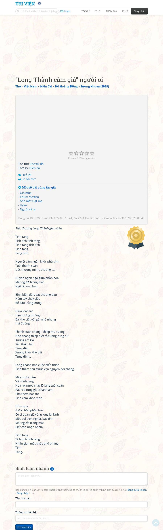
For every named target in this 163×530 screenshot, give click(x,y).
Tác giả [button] (86, 11)
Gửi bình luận (24, 527)
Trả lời (27, 175)
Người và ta (27, 209)
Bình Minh (36, 218)
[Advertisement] (81, 42)
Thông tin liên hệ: (26, 512)
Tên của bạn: (23, 498)
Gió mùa (26, 193)
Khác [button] (125, 11)
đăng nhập (22, 493)
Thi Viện (25, 3)
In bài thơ (29, 179)
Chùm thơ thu (29, 197)
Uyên (23, 205)
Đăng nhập (139, 11)
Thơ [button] (97, 11)
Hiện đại (35, 168)
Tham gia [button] (111, 11)
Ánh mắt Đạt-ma (31, 201)
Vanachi (110, 218)
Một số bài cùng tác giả (37, 187)
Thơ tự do (37, 164)
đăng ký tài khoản (137, 489)
